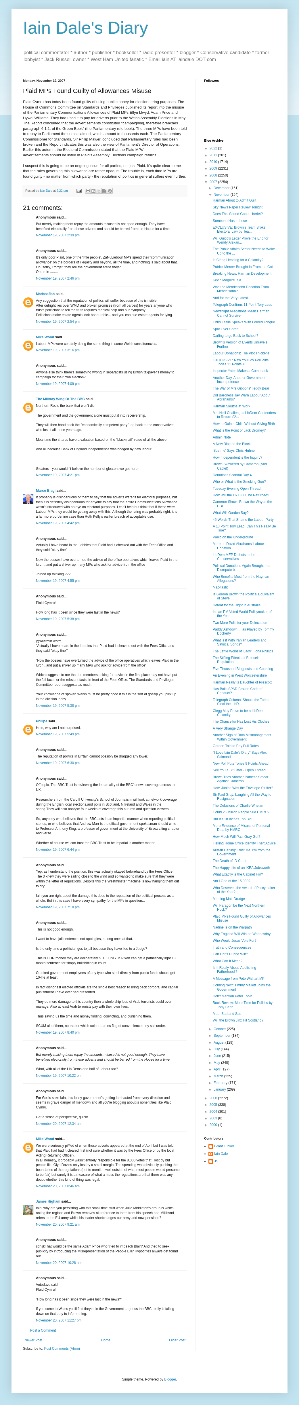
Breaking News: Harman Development (242, 273)
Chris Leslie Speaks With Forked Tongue (244, 322)
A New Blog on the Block (231, 444)
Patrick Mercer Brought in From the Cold (244, 267)
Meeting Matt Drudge (229, 899)
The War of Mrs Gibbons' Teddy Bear (241, 388)
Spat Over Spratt (225, 329)
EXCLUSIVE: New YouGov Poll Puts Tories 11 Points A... (241, 362)
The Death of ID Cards (230, 861)
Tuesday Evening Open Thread (236, 489)
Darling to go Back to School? (235, 336)
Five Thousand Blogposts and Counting (243, 669)
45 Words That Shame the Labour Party (243, 520)
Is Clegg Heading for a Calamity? (238, 260)
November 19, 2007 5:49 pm (58, 734)
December (222, 188)
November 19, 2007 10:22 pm (59, 1076)
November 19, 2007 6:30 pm (58, 763)
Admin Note (222, 437)
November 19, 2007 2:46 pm (58, 278)
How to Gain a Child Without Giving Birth (244, 424)
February (221, 1083)
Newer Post (33, 1340)
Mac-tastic (221, 587)
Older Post (177, 1340)
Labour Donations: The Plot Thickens (241, 353)
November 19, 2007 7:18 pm (58, 907)
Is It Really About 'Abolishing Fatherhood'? (234, 970)
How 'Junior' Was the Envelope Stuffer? (243, 788)
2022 (214, 148)
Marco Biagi (45, 491)
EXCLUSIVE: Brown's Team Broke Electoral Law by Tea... (239, 229)
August (219, 1043)
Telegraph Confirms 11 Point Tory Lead (242, 305)
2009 (214, 168)
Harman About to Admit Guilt (234, 200)
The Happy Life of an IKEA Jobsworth (241, 868)
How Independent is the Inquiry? (237, 457)
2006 (214, 1098)
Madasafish (45, 294)
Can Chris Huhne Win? (230, 954)
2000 (214, 1125)
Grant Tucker (224, 1146)
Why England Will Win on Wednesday (242, 934)
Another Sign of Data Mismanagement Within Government (242, 737)
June (218, 1056)
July (217, 1049)
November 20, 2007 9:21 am (58, 1224)
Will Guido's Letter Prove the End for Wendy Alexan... (241, 240)
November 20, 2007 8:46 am (58, 1186)
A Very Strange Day (228, 728)
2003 (214, 1118)
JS (216, 1161)
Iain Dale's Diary (85, 27)
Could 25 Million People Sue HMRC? (241, 812)
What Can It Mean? (227, 961)
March (219, 1076)
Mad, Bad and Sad (227, 1014)
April (217, 1069)
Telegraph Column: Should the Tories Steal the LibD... (241, 702)
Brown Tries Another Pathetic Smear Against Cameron (240, 779)
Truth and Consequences (232, 947)
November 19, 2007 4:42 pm (58, 523)
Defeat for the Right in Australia (236, 605)
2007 (214, 182)
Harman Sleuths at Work (231, 406)
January (220, 1089)
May (217, 1063)
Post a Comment (43, 1330)
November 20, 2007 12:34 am (59, 1124)
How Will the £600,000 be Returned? (241, 495)
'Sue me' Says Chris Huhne (234, 451)
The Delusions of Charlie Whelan (238, 806)
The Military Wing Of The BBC (60, 399)
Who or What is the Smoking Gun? (239, 482)
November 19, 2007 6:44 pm (58, 850)
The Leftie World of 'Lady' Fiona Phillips (243, 651)
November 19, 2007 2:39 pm (58, 235)
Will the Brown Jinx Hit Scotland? (238, 1020)
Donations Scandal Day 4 (232, 475)
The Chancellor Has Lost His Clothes (241, 721)
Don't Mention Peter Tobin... (234, 996)
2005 (214, 1105)
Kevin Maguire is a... (228, 280)
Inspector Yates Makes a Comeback (240, 371)
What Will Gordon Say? (231, 513)
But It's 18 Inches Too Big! (232, 819)
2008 (214, 175)
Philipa (41, 721)
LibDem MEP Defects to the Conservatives (234, 557)
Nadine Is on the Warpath (232, 927)
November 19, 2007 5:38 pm (58, 619)
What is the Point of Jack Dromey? (239, 430)
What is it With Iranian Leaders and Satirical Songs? (240, 642)
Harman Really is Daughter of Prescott (242, 682)
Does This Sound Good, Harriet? (238, 214)
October (220, 1029)
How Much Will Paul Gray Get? (236, 837)
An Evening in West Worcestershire (240, 675)
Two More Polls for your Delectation (240, 623)
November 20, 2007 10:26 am (59, 1263)
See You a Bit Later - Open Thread (239, 770)
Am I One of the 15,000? (231, 881)
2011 (214, 155)
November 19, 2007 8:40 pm (58, 1032)
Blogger (170, 1379)
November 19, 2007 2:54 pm (58, 322)
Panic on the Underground (233, 537)
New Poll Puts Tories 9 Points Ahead (241, 764)
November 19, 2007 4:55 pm (58, 581)
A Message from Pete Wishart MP (238, 979)
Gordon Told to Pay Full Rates (236, 746)
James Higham (48, 1201)
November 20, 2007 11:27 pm (59, 1320)
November (222, 195)
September (222, 1036)
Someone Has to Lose (230, 221)
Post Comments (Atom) (62, 1349)
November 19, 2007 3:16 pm (58, 350)
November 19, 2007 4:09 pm (58, 384)
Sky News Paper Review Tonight (237, 207)
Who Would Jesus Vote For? (234, 941)
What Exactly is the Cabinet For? (238, 874)
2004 (214, 1112)
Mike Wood (45, 337)
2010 (214, 162)
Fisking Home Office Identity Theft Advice (244, 843)
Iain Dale (221, 1154)
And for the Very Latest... (232, 298)
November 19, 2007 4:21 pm (58, 475)
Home (105, 1340)
